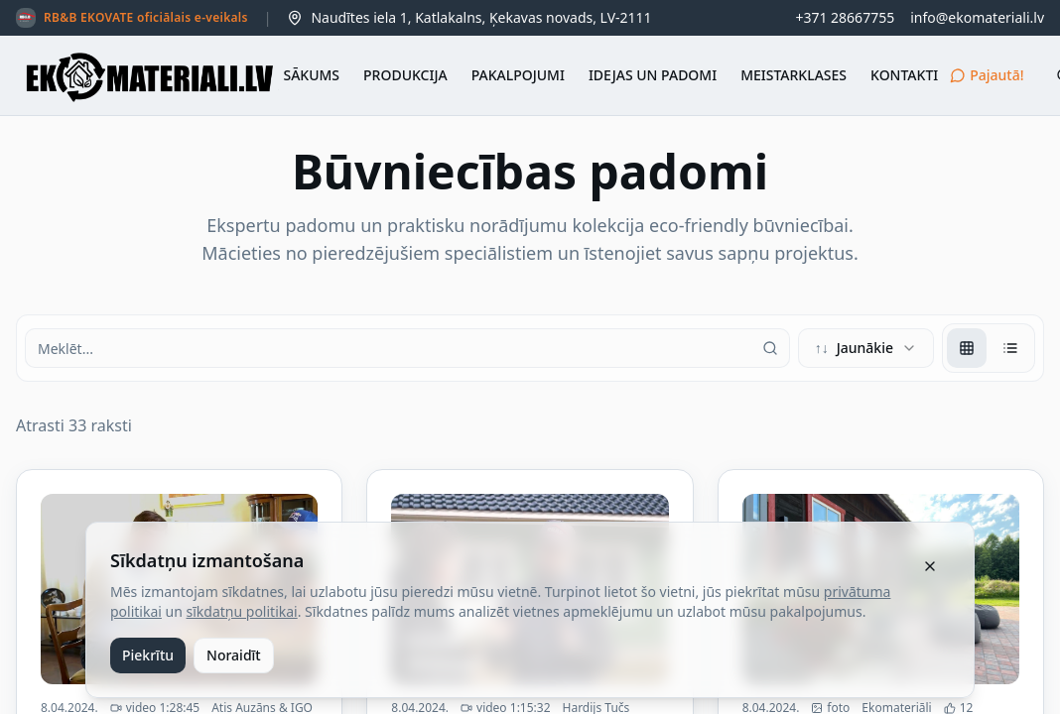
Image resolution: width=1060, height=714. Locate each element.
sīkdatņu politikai (242, 611)
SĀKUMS (311, 74)
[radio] (967, 348)
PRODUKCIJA (405, 74)
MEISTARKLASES (793, 74)
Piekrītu (148, 655)
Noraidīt (233, 655)
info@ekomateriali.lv (977, 17)
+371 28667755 (844, 17)
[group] (988, 348)
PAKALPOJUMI (518, 74)
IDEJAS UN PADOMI (653, 74)
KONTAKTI (904, 74)
